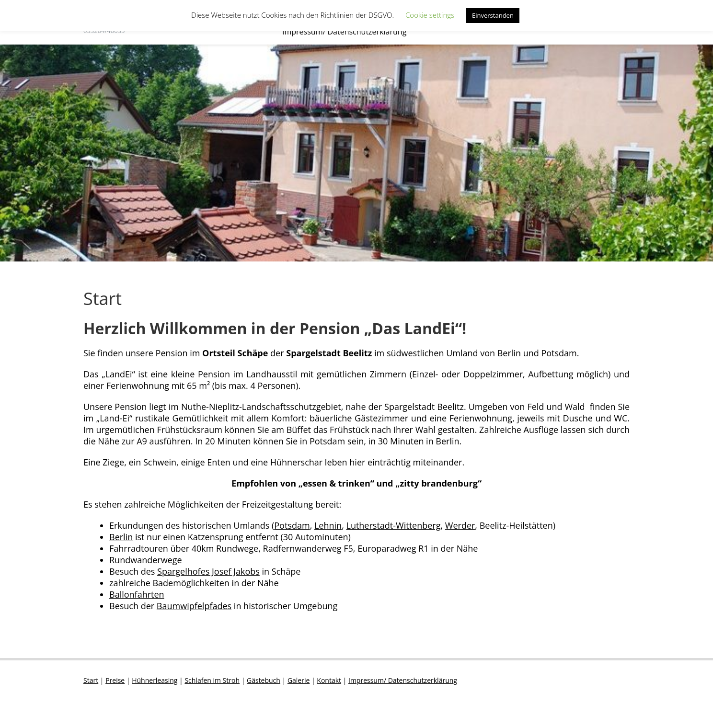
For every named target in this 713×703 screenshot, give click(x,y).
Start (90, 680)
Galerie (299, 680)
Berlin (121, 537)
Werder (460, 525)
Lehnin (328, 525)
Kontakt (329, 680)
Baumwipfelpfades (194, 606)
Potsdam (292, 525)
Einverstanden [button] (493, 15)
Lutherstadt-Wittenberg (393, 525)
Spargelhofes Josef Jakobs (208, 571)
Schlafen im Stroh (212, 680)
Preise (115, 680)
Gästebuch (263, 680)
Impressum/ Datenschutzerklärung (344, 31)
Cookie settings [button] (429, 15)
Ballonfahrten (136, 594)
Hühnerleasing (154, 680)
